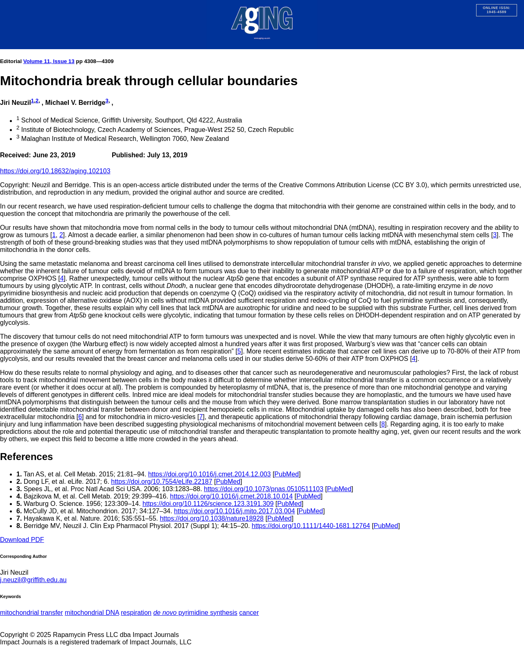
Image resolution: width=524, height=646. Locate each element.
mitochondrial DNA (92, 612)
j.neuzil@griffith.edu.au (33, 579)
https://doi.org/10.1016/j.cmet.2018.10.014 (231, 496)
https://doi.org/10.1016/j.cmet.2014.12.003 (209, 474)
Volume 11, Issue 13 (49, 61)
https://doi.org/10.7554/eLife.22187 (161, 481)
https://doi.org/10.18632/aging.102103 (55, 171)
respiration (136, 612)
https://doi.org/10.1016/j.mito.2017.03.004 (234, 511)
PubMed (286, 474)
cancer (249, 612)
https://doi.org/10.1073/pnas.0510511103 (263, 488)
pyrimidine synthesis (195, 612)
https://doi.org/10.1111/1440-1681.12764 (311, 525)
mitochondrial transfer (31, 612)
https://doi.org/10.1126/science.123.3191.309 (207, 503)
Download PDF (22, 539)
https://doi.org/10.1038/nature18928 (212, 518)
